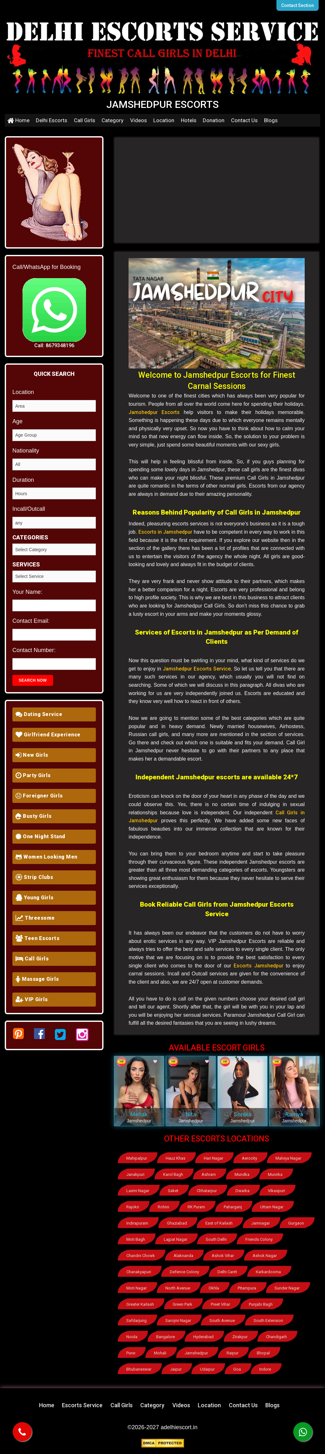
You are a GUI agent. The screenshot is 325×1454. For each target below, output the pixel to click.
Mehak (139, 1114)
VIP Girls (32, 999)
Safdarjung (136, 1320)
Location (163, 120)
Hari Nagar (213, 1158)
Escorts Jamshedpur (258, 966)
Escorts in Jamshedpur (165, 532)
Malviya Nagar (288, 1158)
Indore (265, 1369)
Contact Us (244, 120)
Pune (130, 1353)
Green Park (182, 1304)
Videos (138, 120)
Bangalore (165, 1336)
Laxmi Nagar (137, 1190)
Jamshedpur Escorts (154, 412)
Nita (191, 1114)
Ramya (294, 1114)
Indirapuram (137, 1223)
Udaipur (207, 1369)
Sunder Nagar (287, 1288)
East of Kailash (219, 1223)
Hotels (188, 120)
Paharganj (233, 1207)
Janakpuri (135, 1174)
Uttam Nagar (271, 1207)
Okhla (214, 1288)
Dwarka (242, 1190)
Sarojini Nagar (178, 1320)
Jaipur (176, 1369)
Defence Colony (184, 1271)
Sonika (242, 1114)
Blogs (271, 120)
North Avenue (177, 1288)
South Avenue (222, 1320)
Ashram (209, 1174)
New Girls (32, 755)
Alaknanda (183, 1255)
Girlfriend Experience (48, 735)
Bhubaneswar (138, 1369)
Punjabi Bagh (261, 1304)
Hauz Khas (175, 1158)
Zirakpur (240, 1336)
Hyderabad (203, 1336)
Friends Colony (259, 1239)
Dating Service (39, 714)
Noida (131, 1336)
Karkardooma (268, 1271)
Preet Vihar (220, 1304)
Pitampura (247, 1288)
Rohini (163, 1207)
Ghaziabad (177, 1223)
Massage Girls (37, 979)
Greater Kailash (140, 1304)
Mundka (242, 1174)
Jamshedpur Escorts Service (197, 669)
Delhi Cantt (227, 1271)
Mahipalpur (136, 1158)
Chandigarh (276, 1336)
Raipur (232, 1353)
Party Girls (33, 775)
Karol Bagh (173, 1174)
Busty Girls (34, 816)
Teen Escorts (37, 938)
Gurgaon (296, 1223)
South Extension (268, 1320)
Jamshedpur (196, 1353)
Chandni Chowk (140, 1255)
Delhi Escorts (51, 120)
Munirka (275, 1174)
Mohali (160, 1353)
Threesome (35, 918)
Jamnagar (260, 1223)
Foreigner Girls (39, 796)
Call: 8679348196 (54, 345)
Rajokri (132, 1207)
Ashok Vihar (223, 1255)
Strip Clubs (34, 877)
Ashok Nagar (265, 1255)
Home (18, 120)
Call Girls (84, 120)
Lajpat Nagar (175, 1239)
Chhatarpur (207, 1190)
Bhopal (263, 1353)
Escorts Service (82, 1405)
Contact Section (297, 5)
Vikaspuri (276, 1190)
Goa (237, 1369)
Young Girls (35, 898)
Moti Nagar (136, 1288)
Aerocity (249, 1158)
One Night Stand (40, 836)
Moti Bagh (135, 1239)
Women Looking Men (46, 857)
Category (112, 120)
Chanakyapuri (138, 1271)
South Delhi (216, 1239)
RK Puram (196, 1207)
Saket (173, 1190)
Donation (213, 120)
